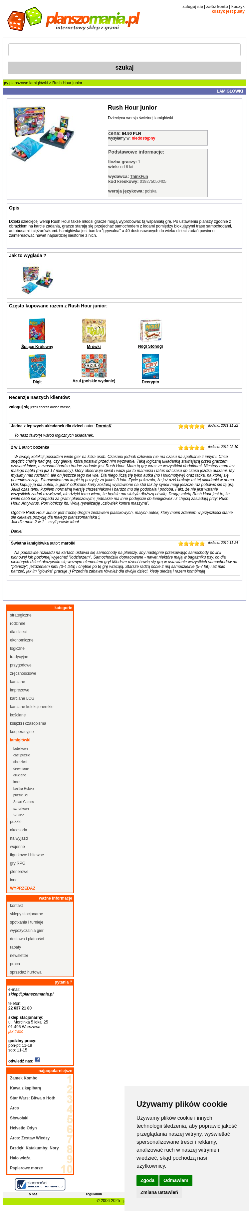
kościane (18, 715)
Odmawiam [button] (175, 1180)
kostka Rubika (23, 788)
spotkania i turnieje (26, 922)
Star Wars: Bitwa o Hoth (32, 1098)
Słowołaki (19, 1118)
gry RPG (17, 863)
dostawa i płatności (27, 939)
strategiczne (21, 615)
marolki (68, 543)
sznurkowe (21, 808)
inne (16, 782)
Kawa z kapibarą (25, 1088)
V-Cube (18, 815)
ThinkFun (139, 176)
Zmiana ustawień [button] (159, 1192)
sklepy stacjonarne (26, 914)
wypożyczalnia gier (27, 930)
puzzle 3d (20, 795)
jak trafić (15, 1031)
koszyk (238, 6)
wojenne (17, 846)
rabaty (15, 947)
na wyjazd (19, 838)
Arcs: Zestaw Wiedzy (30, 1138)
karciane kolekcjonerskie (32, 706)
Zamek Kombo (24, 1078)
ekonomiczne (22, 640)
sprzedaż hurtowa (26, 972)
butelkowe (20, 748)
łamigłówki (38, 83)
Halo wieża (20, 1158)
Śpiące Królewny (37, 346)
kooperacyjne (22, 731)
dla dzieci (18, 631)
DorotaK (104, 426)
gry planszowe (15, 83)
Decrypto (150, 382)
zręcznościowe (23, 673)
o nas (33, 1194)
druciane (19, 775)
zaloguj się (192, 6)
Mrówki (94, 346)
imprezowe (19, 690)
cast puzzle (21, 755)
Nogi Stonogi (150, 346)
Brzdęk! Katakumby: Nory (34, 1148)
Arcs (14, 1108)
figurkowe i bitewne (27, 855)
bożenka (41, 447)
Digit (37, 382)
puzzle (16, 821)
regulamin (94, 1194)
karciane (17, 681)
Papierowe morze (26, 1168)
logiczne (17, 648)
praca (15, 964)
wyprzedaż (22, 888)
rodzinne (17, 623)
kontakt (16, 905)
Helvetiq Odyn (23, 1128)
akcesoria (18, 830)
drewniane (21, 768)
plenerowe (19, 871)
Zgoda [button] (147, 1180)
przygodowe (21, 665)
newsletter (19, 955)
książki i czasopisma (28, 723)
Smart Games (23, 802)
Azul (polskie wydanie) (94, 381)
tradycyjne (19, 656)
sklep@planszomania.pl (31, 994)
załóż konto (217, 6)
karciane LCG (22, 698)
